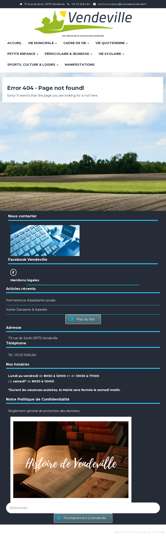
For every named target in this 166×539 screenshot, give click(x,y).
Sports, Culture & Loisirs (32, 65)
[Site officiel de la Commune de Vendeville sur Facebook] (13, 272)
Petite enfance (22, 54)
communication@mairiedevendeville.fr (122, 4)
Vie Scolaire (111, 54)
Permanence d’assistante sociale (31, 300)
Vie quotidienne (112, 43)
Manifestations (80, 65)
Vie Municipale (42, 43)
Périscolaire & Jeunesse (68, 54)
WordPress (157, 531)
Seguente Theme (124, 531)
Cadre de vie (76, 43)
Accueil (14, 43)
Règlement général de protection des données (44, 411)
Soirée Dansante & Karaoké (26, 310)
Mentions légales (24, 280)
